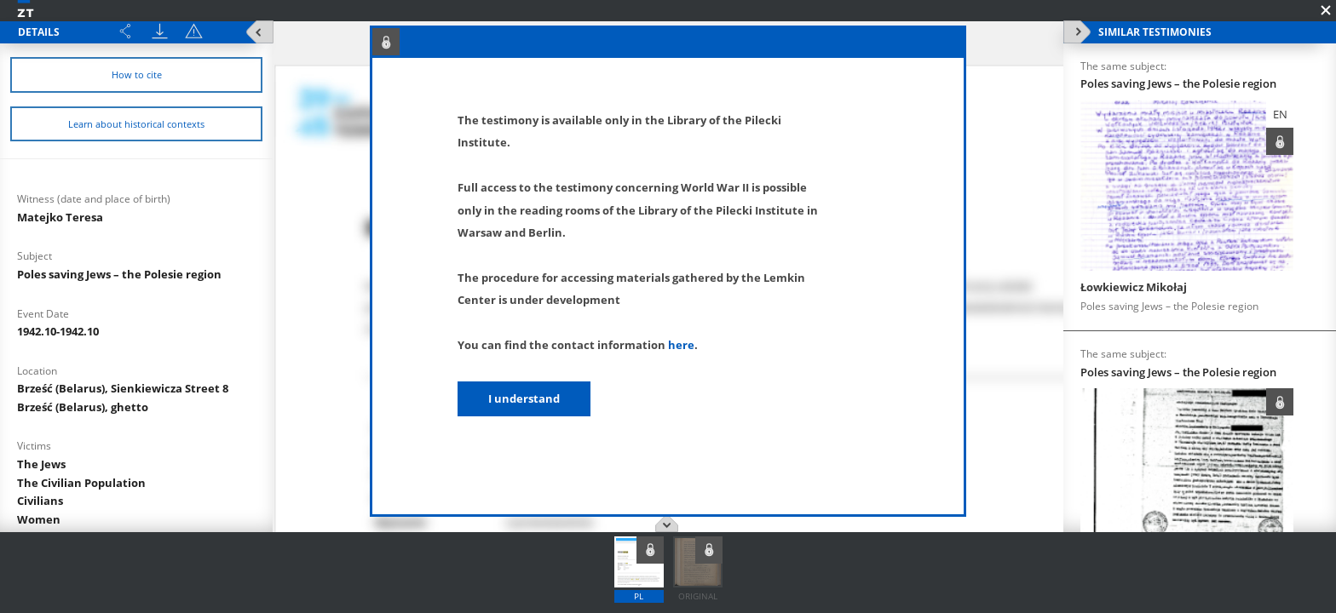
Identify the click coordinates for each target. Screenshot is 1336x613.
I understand (524, 398)
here (681, 344)
